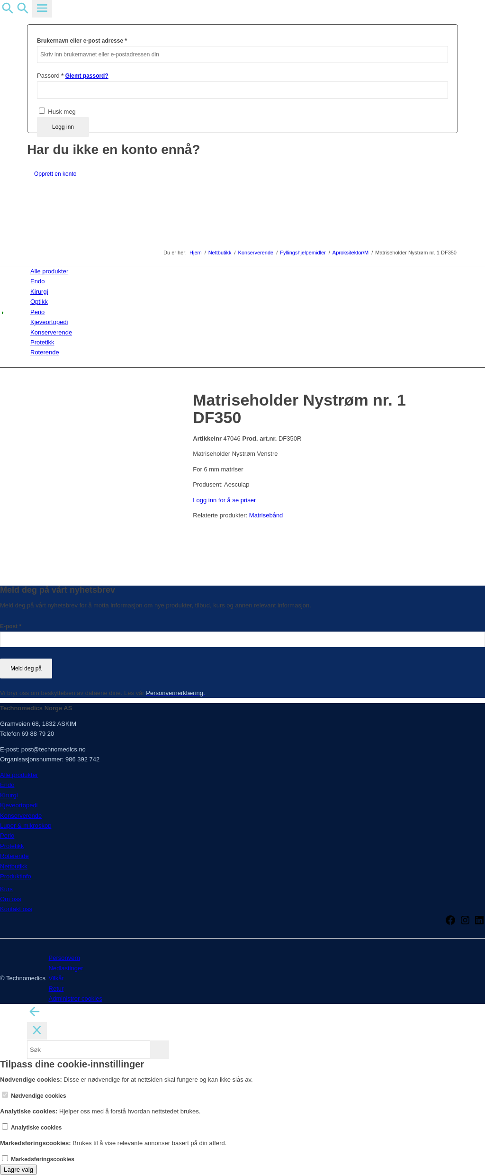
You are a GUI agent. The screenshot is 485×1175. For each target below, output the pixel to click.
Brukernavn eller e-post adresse (82, 40)
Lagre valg (18, 1169)
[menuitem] (244, 271)
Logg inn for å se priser (224, 500)
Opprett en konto (55, 174)
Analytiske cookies (32, 1127)
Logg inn (63, 127)
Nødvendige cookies (34, 1096)
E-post (10, 626)
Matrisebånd (266, 515)
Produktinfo (15, 876)
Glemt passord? (86, 75)
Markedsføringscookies (38, 1159)
